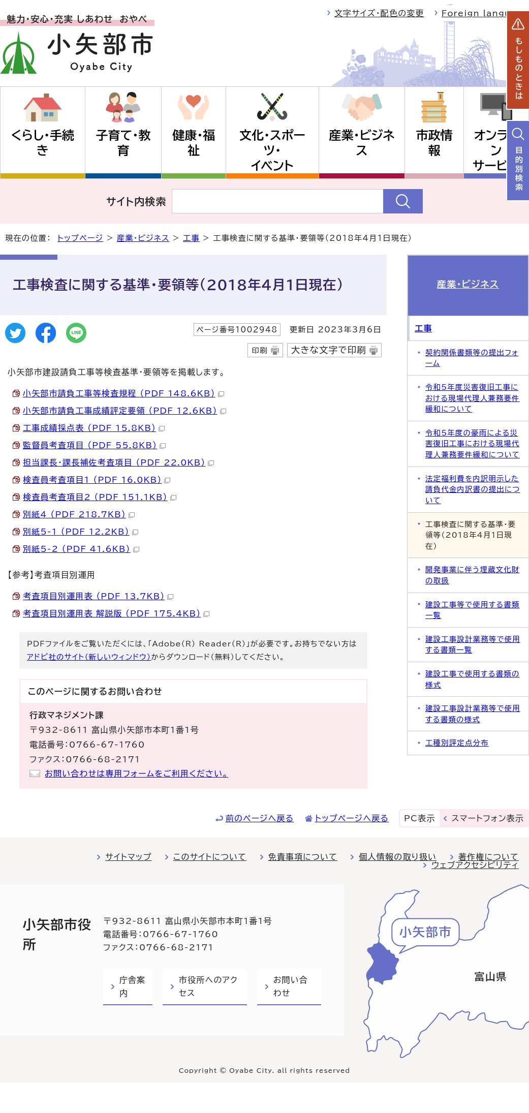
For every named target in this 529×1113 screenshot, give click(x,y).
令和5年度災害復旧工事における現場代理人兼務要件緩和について (472, 398)
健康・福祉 (193, 143)
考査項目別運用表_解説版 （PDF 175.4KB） (116, 613)
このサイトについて (209, 857)
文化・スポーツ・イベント (272, 150)
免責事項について (302, 857)
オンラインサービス (496, 150)
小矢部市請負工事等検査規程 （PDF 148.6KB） (123, 393)
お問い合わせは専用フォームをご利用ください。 (136, 773)
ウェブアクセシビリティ (475, 865)
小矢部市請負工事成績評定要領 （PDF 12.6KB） (124, 411)
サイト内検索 (136, 201)
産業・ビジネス (362, 143)
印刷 (259, 350)
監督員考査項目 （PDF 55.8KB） (94, 445)
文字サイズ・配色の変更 (379, 13)
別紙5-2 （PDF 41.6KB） (81, 549)
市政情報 (434, 143)
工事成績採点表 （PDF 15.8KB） (94, 428)
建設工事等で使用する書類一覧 (472, 610)
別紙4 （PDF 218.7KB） (79, 514)
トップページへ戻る (352, 818)
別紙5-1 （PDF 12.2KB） (80, 532)
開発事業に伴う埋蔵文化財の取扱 (472, 575)
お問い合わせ (290, 986)
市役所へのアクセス (208, 986)
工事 (191, 238)
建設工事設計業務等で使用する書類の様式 (472, 713)
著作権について (488, 857)
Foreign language (485, 13)
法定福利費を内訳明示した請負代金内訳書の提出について (472, 489)
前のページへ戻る (260, 818)
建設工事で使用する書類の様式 (472, 679)
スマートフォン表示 (488, 818)
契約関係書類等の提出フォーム (472, 358)
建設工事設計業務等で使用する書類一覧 (472, 644)
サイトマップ (128, 857)
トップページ (80, 238)
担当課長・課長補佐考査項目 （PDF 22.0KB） (118, 462)
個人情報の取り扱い (398, 857)
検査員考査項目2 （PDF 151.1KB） (99, 497)
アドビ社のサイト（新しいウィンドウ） (89, 657)
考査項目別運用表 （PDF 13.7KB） (98, 596)
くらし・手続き (42, 143)
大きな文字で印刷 (328, 350)
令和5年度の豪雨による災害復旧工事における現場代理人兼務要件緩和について (472, 443)
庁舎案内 (132, 986)
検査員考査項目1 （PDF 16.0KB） (96, 480)
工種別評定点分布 (457, 743)
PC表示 (419, 818)
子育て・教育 (123, 143)
